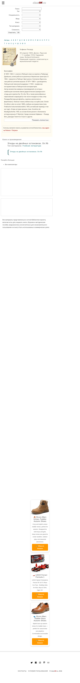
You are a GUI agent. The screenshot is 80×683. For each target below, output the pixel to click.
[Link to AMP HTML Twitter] (32, 663)
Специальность (14, 15)
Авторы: (7, 40)
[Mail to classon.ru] (48, 663)
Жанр (17, 19)
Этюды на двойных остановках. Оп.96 (26, 152)
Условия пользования (38, 671)
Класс (17, 22)
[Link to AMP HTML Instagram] (40, 663)
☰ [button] (3, 3)
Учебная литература (31, 146)
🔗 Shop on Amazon (40, 547)
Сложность (15, 30)
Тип (18, 11)
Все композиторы (11, 164)
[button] (26, 120)
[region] (27, 207)
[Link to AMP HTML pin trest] (44, 662)
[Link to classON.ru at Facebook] (36, 663)
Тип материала (14, 26)
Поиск (17, 9)
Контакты (22, 671)
